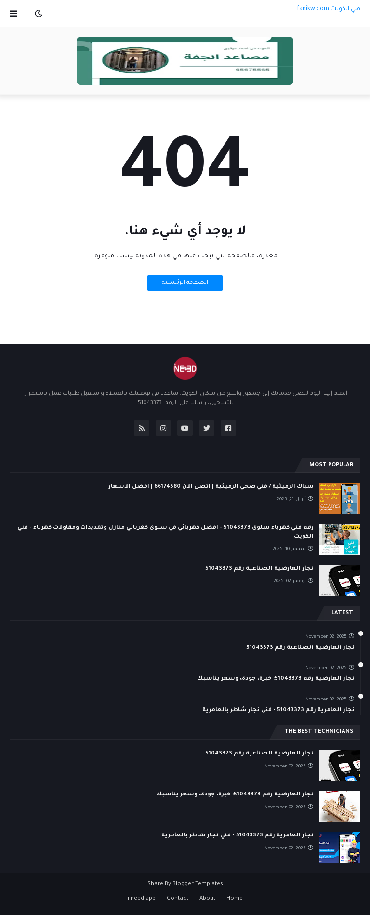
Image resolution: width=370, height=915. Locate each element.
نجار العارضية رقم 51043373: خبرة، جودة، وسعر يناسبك (276, 679)
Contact (177, 899)
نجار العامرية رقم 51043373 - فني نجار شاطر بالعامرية (278, 710)
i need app (142, 899)
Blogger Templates (197, 884)
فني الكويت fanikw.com (328, 9)
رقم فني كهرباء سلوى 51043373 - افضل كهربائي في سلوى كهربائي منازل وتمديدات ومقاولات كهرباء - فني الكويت (165, 532)
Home (234, 899)
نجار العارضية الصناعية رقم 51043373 (259, 569)
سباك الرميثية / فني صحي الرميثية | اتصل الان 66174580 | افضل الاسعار (211, 487)
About (207, 899)
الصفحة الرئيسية (185, 283)
